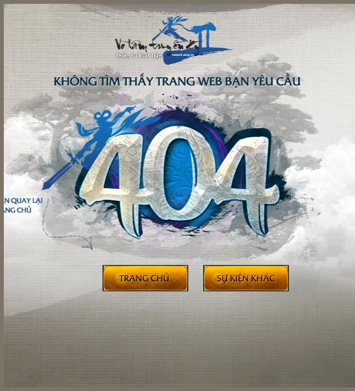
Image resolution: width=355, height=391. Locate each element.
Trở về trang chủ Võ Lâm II (145, 278)
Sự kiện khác (246, 278)
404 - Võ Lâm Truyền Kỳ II (186, 47)
